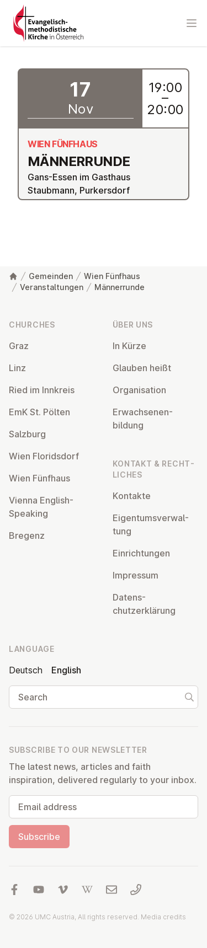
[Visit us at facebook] (14, 889)
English (66, 670)
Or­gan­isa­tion (139, 389)
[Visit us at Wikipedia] (87, 889)
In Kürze (129, 345)
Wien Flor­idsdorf (44, 456)
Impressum (135, 575)
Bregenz (27, 535)
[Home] (13, 276)
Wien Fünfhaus (112, 276)
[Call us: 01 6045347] (135, 889)
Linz (17, 367)
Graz (19, 345)
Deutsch (26, 670)
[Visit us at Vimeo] (62, 889)
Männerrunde (119, 287)
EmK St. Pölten (39, 411)
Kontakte (132, 495)
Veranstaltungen (51, 287)
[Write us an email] (111, 889)
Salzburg (27, 434)
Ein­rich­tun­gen (141, 553)
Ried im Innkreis (42, 389)
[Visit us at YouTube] (38, 889)
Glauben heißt (142, 367)
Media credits (163, 917)
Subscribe (39, 836)
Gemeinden (51, 276)
